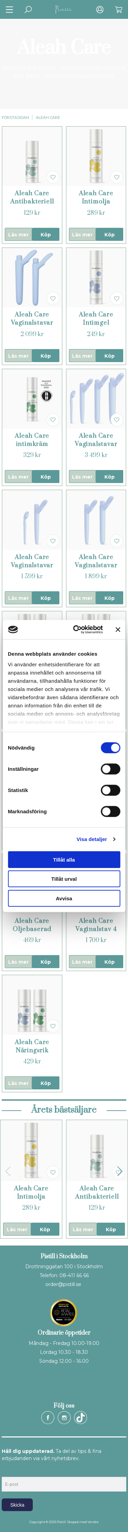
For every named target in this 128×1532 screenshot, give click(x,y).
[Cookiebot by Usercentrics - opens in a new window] (76, 629)
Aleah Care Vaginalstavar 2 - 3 (96, 565)
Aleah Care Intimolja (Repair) (96, 201)
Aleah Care (48, 117)
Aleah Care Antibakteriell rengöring (32, 201)
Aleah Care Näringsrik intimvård (32, 1050)
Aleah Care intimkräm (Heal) (32, 444)
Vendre (93, 1522)
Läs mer (18, 235)
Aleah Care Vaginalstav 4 (95, 925)
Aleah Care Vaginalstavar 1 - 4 (96, 444)
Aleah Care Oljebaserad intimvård (32, 929)
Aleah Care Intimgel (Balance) (96, 323)
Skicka (17, 1505)
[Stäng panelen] (117, 629)
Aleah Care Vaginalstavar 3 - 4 (32, 323)
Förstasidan (15, 117)
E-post (8, 1471)
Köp (46, 235)
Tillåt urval (64, 879)
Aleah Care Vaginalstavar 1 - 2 (32, 565)
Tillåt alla (64, 859)
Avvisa (64, 898)
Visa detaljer (91, 839)
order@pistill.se (63, 1284)
